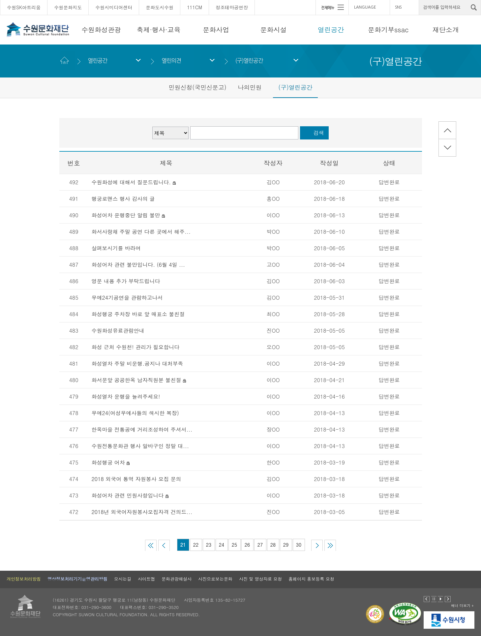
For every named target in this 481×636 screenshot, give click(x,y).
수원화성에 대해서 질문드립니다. (131, 182)
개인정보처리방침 (24, 579)
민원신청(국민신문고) (197, 87)
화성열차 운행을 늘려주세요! (126, 396)
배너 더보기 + (462, 605)
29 (285, 544)
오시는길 (122, 579)
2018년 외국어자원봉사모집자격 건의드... (142, 512)
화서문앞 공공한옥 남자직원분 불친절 (136, 380)
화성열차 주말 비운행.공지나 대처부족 (137, 363)
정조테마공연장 (232, 7)
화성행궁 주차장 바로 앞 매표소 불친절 (138, 314)
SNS (398, 7)
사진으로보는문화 (215, 579)
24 (221, 544)
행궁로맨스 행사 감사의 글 (123, 198)
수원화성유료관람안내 (118, 330)
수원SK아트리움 (24, 7)
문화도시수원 (159, 7)
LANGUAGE (365, 7)
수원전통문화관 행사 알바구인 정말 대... (140, 446)
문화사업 (216, 29)
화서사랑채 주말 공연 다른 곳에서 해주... (141, 231)
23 (208, 544)
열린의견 (171, 60)
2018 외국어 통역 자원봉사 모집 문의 (136, 479)
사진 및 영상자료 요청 (260, 579)
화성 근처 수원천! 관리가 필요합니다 (136, 347)
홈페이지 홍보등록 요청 (311, 579)
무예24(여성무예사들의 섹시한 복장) (135, 413)
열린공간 (331, 29)
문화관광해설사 (177, 579)
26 (247, 544)
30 (298, 544)
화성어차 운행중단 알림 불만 (126, 215)
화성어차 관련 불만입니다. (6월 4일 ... (138, 264)
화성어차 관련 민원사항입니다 (128, 495)
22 (195, 544)
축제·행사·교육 (159, 29)
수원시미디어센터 (113, 7)
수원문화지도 (68, 7)
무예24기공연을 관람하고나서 (127, 297)
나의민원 (250, 87)
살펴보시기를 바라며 (117, 248)
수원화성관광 (101, 29)
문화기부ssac (388, 29)
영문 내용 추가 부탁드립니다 (126, 281)
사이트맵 (146, 579)
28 (273, 544)
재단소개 (446, 29)
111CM (194, 7)
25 (234, 544)
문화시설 (273, 29)
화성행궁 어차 (108, 462)
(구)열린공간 (249, 60)
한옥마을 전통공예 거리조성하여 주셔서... (142, 429)
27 (260, 544)
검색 (319, 132)
